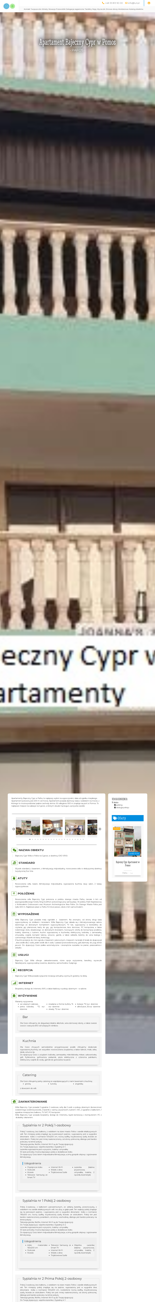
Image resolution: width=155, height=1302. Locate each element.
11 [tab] (56, 845)
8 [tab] (48, 845)
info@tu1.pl (134, 3)
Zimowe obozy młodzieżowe (60, 15)
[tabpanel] (28, 833)
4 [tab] (38, 845)
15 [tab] (67, 845)
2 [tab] (32, 845)
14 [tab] (64, 845)
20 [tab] (80, 845)
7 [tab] (46, 845)
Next (99, 835)
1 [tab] (30, 845)
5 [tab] (40, 845)
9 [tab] (51, 845)
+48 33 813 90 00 (114, 3)
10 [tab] (54, 845)
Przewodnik (85, 9)
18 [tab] (75, 845)
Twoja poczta (60, 9)
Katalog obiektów (79, 15)
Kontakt (52, 9)
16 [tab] (70, 845)
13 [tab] (62, 845)
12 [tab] (59, 845)
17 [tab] (72, 845)
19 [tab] (78, 845)
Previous (13, 835)
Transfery (112, 9)
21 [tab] (83, 845)
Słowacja (76, 9)
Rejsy (119, 9)
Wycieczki (126, 9)
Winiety (69, 9)
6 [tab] (43, 845)
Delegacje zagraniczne (100, 9)
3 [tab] (35, 845)
